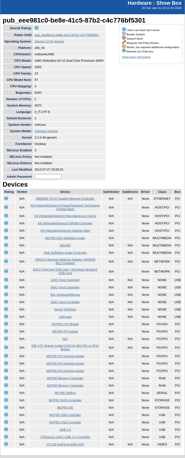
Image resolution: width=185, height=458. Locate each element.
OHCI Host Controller (65, 302)
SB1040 (65, 245)
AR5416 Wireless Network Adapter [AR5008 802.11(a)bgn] (65, 261)
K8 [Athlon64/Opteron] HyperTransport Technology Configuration (65, 207)
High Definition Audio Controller (65, 252)
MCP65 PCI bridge (65, 331)
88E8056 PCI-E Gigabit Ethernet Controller (65, 198)
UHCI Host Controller (65, 280)
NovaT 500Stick (65, 309)
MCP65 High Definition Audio (65, 238)
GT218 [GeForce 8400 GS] (65, 444)
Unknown (65, 317)
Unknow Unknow (46, 131)
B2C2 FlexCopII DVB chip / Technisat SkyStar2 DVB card (65, 271)
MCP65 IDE (65, 407)
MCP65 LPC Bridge (65, 324)
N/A (65, 339)
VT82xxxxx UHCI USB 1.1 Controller (65, 437)
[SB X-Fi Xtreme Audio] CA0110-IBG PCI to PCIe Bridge (65, 347)
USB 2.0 (65, 429)
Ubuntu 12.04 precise (49, 41)
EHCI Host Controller (65, 287)
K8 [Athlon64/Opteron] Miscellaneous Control (65, 216)
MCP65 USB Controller (65, 415)
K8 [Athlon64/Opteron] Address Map (65, 230)
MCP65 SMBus (65, 393)
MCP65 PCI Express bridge (65, 356)
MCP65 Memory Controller (65, 378)
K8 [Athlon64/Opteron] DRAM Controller (65, 223)
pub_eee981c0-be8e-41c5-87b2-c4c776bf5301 (67, 35)
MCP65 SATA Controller (65, 400)
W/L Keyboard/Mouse (65, 294)
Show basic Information (136, 57)
